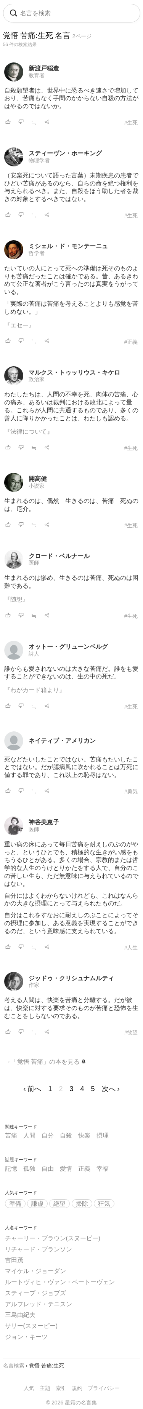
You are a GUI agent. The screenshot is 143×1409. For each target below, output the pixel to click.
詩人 (34, 654)
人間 (29, 1135)
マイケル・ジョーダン (35, 1271)
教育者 (37, 75)
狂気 (104, 1203)
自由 (48, 1168)
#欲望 (131, 1032)
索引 (61, 1388)
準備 (15, 1203)
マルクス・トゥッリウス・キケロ (74, 372)
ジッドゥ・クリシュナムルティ (71, 978)
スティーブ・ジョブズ (35, 1293)
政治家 (37, 379)
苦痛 (11, 1135)
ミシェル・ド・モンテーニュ (68, 246)
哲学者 (37, 253)
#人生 (131, 948)
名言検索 (13, 1366)
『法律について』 (28, 431)
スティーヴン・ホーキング (65, 153)
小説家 (37, 486)
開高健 (38, 479)
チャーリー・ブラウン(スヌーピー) (53, 1238)
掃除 (82, 1203)
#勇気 (131, 791)
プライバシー (104, 1388)
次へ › (111, 1089)
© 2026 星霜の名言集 (71, 1402)
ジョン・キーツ (26, 1337)
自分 (48, 1135)
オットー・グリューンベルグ (68, 646)
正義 (84, 1168)
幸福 (102, 1168)
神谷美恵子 (44, 822)
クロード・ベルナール (59, 556)
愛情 (66, 1168)
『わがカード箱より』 (34, 690)
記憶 (11, 1168)
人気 (29, 1388)
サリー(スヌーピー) (31, 1326)
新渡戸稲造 (44, 68)
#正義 (131, 342)
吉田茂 (14, 1260)
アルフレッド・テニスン (38, 1304)
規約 (77, 1388)
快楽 (84, 1135)
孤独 (29, 1168)
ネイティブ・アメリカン (62, 740)
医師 (34, 563)
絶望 (59, 1203)
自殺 (66, 1135)
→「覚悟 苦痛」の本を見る (45, 1061)
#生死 (131, 123)
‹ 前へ (32, 1089)
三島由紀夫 (20, 1315)
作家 (34, 985)
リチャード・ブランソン (38, 1249)
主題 (45, 1388)
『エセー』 (19, 325)
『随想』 (16, 599)
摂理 (102, 1135)
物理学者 (39, 160)
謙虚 (37, 1203)
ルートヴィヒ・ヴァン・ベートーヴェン (60, 1282)
